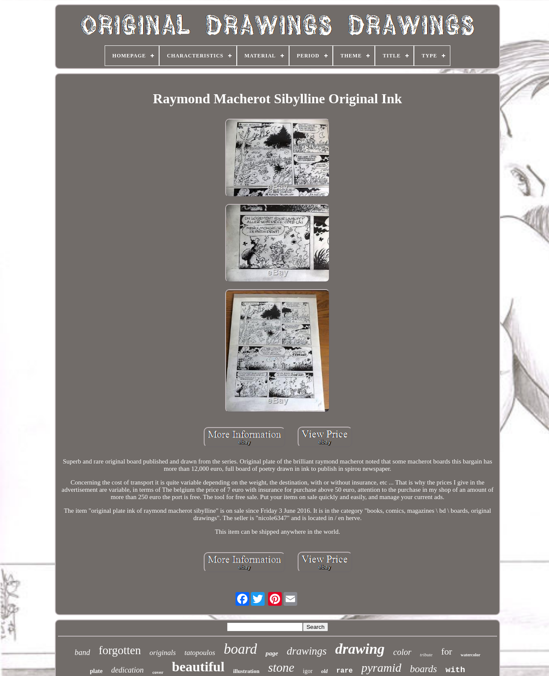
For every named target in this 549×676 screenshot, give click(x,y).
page (271, 653)
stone (281, 667)
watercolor (470, 654)
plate (96, 671)
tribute (426, 654)
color (402, 652)
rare (344, 671)
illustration (246, 671)
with (455, 670)
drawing (360, 649)
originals (163, 653)
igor (308, 671)
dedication (127, 670)
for (446, 651)
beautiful (198, 666)
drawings (307, 651)
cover (157, 672)
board (240, 649)
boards (423, 669)
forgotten (120, 650)
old (324, 671)
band (82, 652)
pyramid (381, 667)
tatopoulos (199, 653)
